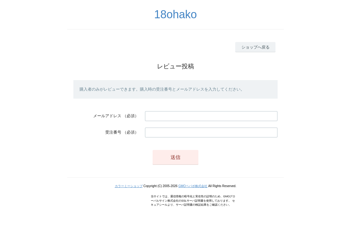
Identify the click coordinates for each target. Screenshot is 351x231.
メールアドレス (107, 115)
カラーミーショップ (129, 186)
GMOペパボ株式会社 (192, 186)
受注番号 (113, 132)
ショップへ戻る (255, 47)
